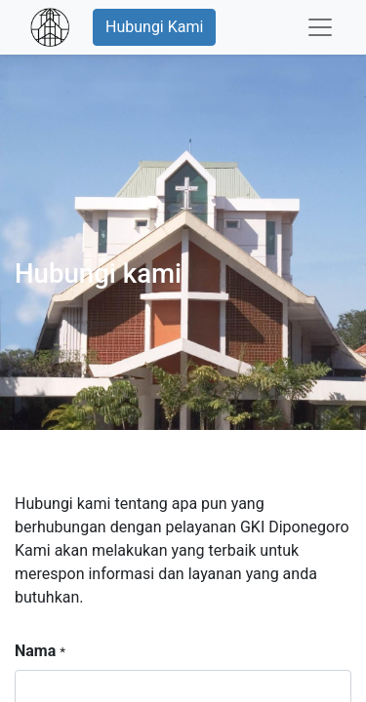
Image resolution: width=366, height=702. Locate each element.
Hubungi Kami (154, 27)
